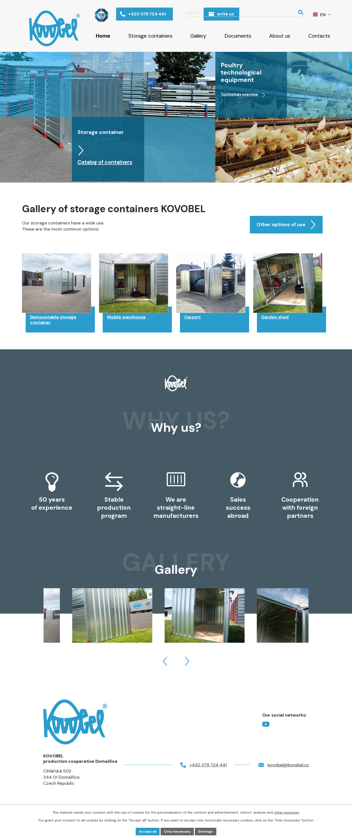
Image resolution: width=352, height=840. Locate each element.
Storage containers (150, 36)
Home (103, 36)
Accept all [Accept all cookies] (147, 831)
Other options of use (283, 225)
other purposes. (287, 812)
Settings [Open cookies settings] (206, 831)
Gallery (198, 36)
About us (279, 36)
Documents (237, 36)
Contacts (319, 36)
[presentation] (165, 666)
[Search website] (269, 14)
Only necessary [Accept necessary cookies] (177, 831)
